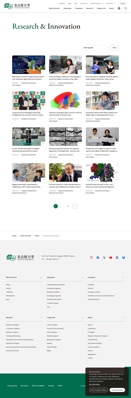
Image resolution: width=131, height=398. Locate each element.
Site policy (24, 386)
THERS (60, 386)
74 (68, 206)
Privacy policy (12, 386)
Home (14, 235)
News (37, 235)
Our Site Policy (94, 384)
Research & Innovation (29, 83)
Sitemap (51, 386)
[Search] (125, 8)
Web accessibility (38, 386)
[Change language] (119, 8)
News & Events (26, 235)
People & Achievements (65, 83)
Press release (16, 85)
